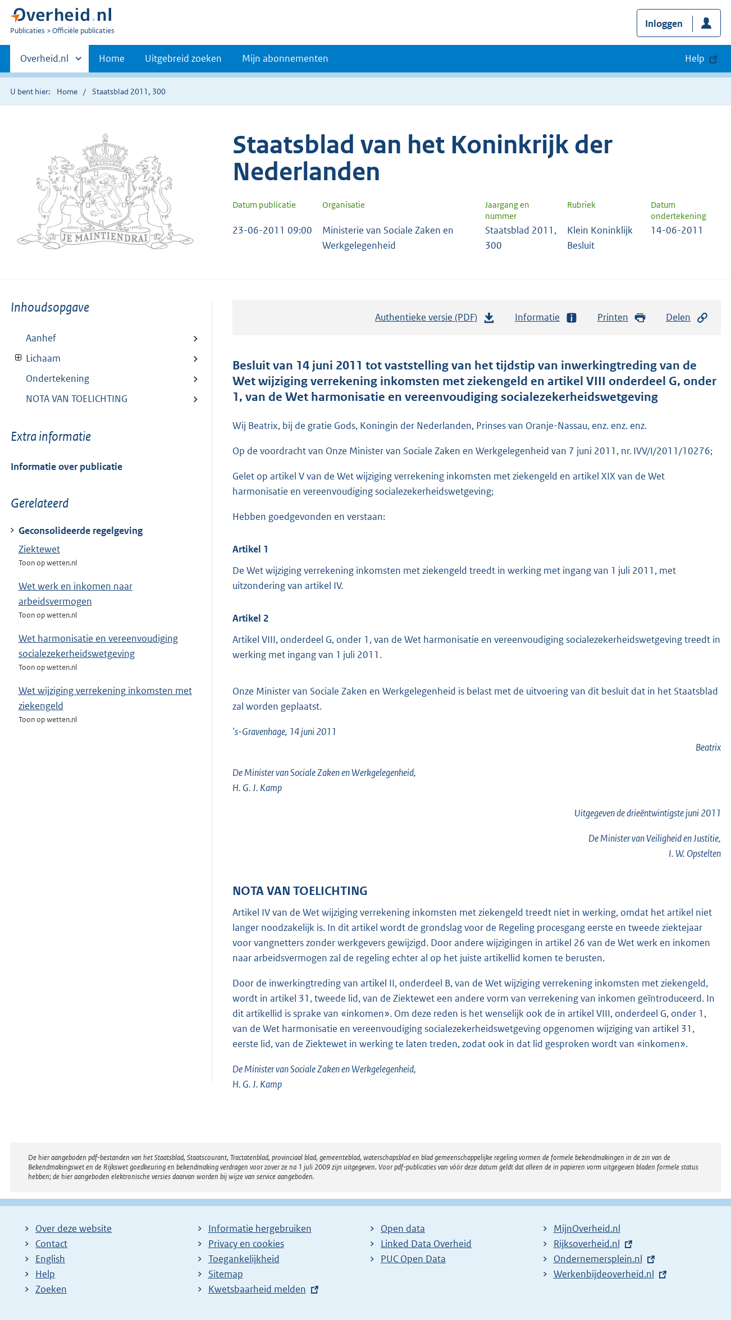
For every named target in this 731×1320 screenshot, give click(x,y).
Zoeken (51, 1289)
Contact (51, 1243)
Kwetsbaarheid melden (257, 1289)
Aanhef (41, 338)
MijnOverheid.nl (587, 1228)
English (50, 1259)
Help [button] (695, 58)
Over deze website (73, 1228)
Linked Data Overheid (426, 1243)
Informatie (546, 317)
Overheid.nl (44, 61)
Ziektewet (39, 549)
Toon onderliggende (18, 358)
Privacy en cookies (246, 1243)
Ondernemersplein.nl (598, 1259)
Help (45, 1274)
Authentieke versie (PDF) (435, 320)
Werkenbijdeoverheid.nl (604, 1274)
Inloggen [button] (664, 23)
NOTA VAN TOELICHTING (76, 398)
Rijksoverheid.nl (587, 1243)
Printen (621, 317)
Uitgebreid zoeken (183, 58)
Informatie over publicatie (66, 466)
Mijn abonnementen (285, 58)
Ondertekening (57, 378)
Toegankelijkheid (244, 1259)
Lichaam (36, 358)
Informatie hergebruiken (260, 1228)
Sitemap (225, 1274)
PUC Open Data (413, 1259)
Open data (403, 1228)
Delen (687, 317)
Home (112, 58)
